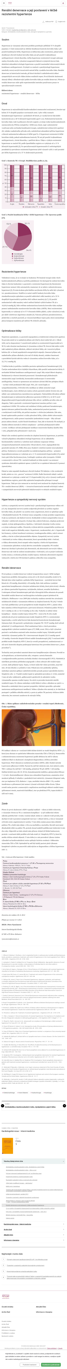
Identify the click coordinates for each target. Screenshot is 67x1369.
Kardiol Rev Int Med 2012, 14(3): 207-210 (24, 30)
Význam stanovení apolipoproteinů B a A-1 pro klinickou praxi (23, 1173)
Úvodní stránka (7, 1307)
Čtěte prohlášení (52, 1348)
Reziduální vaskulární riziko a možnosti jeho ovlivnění (21, 1180)
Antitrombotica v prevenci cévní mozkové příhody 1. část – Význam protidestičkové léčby (20, 1201)
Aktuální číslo (8, 1235)
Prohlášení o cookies (8, 1333)
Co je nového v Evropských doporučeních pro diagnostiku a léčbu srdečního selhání (30, 1208)
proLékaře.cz (11, 3)
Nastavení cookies (7, 1336)
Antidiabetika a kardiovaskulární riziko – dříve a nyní (21, 1170)
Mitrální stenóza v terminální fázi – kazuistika (19, 1215)
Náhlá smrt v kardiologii (13, 1186)
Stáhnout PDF (47, 22)
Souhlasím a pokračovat (50, 1365)
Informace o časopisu (11, 1240)
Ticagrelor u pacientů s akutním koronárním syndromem (22, 1197)
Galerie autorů (10, 1218)
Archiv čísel (8, 1229)
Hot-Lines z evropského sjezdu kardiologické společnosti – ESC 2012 (26, 1211)
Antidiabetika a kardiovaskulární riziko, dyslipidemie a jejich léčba (30, 1107)
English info (60, 22)
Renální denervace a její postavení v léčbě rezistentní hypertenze (25, 1205)
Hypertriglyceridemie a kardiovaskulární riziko (19, 1176)
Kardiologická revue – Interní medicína (17, 1224)
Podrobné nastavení (29, 1365)
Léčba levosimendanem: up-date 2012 (17, 1194)
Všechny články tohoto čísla (13, 1161)
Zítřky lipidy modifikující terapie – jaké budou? (19, 1183)
